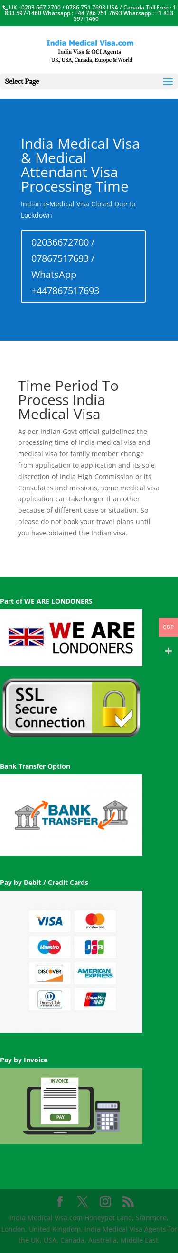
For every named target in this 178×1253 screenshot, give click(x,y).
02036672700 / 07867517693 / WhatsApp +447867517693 (65, 266)
